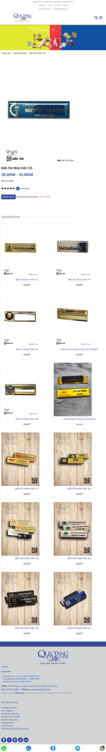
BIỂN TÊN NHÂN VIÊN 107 (27, 488)
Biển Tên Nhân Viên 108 (27, 418)
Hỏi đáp (57, 5)
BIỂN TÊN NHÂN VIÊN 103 (27, 628)
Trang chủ (5, 53)
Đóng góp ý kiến (7, 723)
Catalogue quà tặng (9, 708)
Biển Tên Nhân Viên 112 (27, 279)
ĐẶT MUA (8, 197)
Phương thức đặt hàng (10, 714)
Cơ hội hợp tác (7, 726)
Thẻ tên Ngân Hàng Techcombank (79, 418)
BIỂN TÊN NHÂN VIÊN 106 (79, 488)
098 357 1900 (44, 197)
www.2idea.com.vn (44, 9)
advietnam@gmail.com (22, 682)
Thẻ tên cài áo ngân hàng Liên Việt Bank (79, 349)
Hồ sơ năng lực (7, 711)
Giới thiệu (42, 5)
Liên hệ (65, 5)
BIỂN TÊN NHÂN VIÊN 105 (27, 558)
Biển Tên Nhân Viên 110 (27, 349)
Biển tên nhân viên (37, 53)
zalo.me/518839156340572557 (27, 676)
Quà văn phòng (19, 53)
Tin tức (49, 5)
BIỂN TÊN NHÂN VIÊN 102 (79, 628)
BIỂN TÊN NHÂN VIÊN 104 (79, 558)
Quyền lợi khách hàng (9, 720)
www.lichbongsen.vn (61, 9)
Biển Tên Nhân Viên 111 (79, 279)
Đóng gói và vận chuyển (10, 717)
